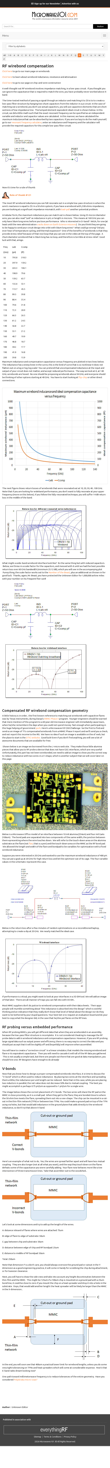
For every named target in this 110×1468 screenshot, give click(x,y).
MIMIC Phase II (51, 718)
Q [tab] (75, 55)
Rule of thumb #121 (20, 195)
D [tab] (26, 55)
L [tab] (55, 55)
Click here (7, 71)
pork (38, 728)
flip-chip (82, 377)
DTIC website (33, 737)
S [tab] (83, 55)
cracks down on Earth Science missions (56, 224)
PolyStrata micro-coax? (25, 1379)
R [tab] (79, 55)
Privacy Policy (70, 1437)
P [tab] (71, 55)
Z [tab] (4, 59)
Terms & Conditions (53, 1437)
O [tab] (67, 55)
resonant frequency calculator (27, 122)
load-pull (65, 209)
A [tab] (14, 55)
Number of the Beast (59, 572)
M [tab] (59, 55)
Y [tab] (103, 55)
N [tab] (63, 55)
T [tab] (87, 55)
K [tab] (51, 55)
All (4, 55)
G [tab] (37, 55)
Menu (5, 35)
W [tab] (99, 55)
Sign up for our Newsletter (45, 3)
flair (31, 843)
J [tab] (48, 55)
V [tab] (95, 55)
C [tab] (22, 55)
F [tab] (33, 55)
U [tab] (91, 55)
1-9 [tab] (9, 55)
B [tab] (18, 55)
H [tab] (41, 55)
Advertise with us (70, 3)
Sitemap (37, 1437)
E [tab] (29, 55)
